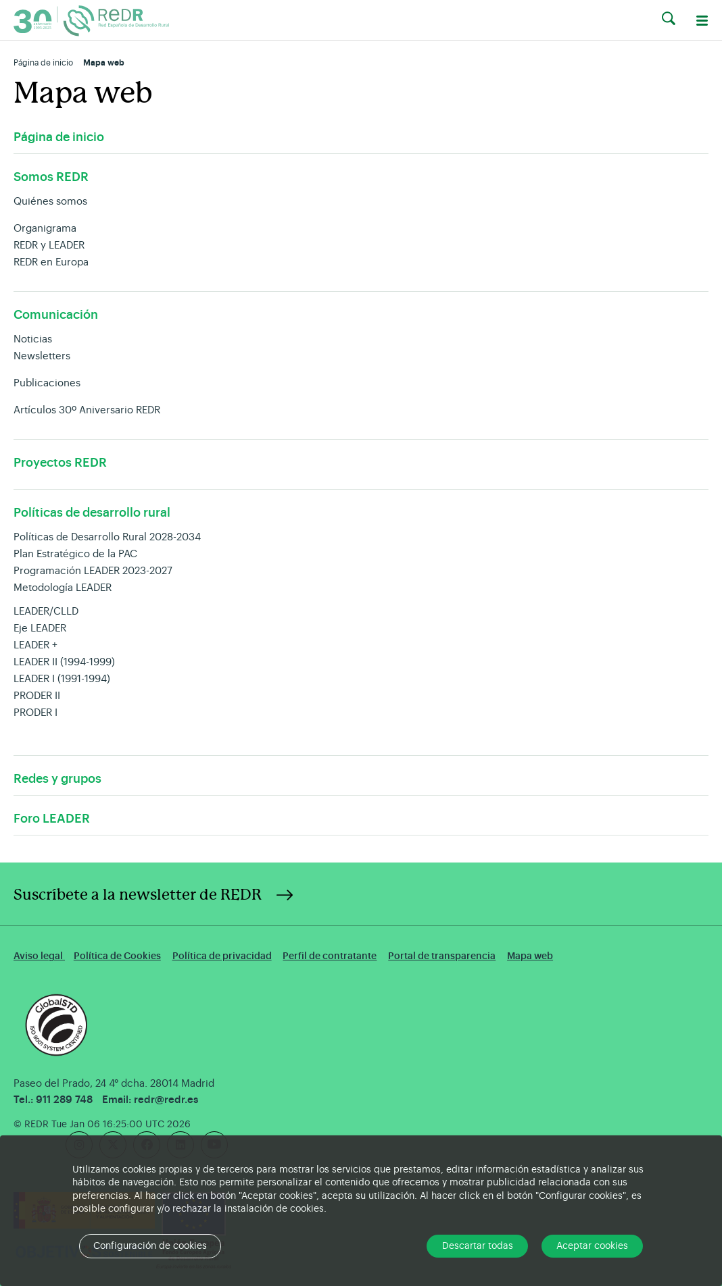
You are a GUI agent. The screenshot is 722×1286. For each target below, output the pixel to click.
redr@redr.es (166, 1100)
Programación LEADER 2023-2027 (93, 571)
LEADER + (35, 645)
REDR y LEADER (49, 245)
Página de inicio (43, 63)
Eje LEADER (40, 628)
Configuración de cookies (150, 1246)
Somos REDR (51, 177)
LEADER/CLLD (46, 612)
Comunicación (56, 315)
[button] (668, 19)
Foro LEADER (52, 819)
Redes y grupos (57, 779)
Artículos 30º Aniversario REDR (87, 410)
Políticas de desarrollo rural (92, 513)
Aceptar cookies (592, 1246)
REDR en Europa (51, 262)
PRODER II (37, 696)
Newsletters (42, 356)
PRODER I (35, 713)
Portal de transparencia (442, 956)
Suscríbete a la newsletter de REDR (138, 895)
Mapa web (530, 956)
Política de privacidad (222, 956)
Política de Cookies (117, 956)
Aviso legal (39, 956)
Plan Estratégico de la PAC (75, 554)
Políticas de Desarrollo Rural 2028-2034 (107, 537)
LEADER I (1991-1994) (62, 679)
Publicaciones (47, 383)
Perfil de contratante (330, 956)
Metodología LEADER (63, 588)
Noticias (33, 339)
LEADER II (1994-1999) (64, 662)
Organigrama (45, 229)
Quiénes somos (50, 202)
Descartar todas (477, 1246)
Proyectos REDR (60, 463)
